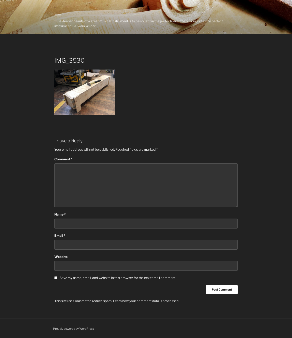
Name (60, 214)
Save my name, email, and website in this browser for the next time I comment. (118, 278)
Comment (63, 159)
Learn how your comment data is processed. (146, 301)
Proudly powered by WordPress (73, 328)
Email (59, 236)
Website (61, 257)
